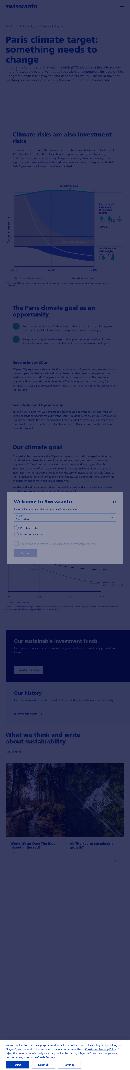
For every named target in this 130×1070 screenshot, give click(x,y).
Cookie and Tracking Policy (100, 1052)
